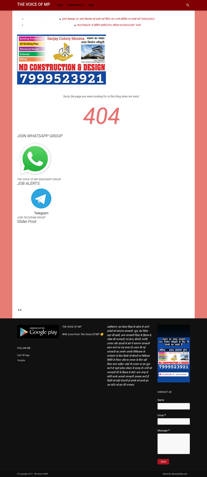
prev (18, 310)
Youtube (21, 360)
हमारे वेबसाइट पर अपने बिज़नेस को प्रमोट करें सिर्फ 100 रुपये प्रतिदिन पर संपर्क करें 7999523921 (108, 19)
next (21, 310)
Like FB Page (23, 355)
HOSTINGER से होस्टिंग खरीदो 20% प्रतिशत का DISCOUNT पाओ (108, 25)
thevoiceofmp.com (179, 474)
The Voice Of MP (33, 4)
